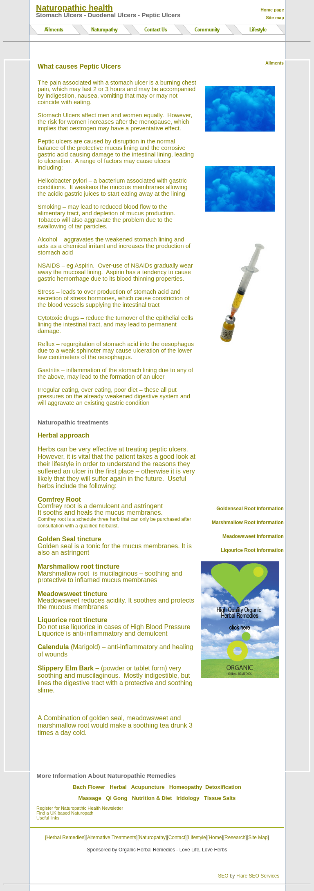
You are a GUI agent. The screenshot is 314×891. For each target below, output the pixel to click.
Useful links (47, 817)
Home (215, 837)
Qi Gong (117, 798)
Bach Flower (89, 787)
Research (234, 837)
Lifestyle (197, 837)
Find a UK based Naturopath (64, 813)
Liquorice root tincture (73, 619)
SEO (223, 876)
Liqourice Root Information (252, 550)
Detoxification (223, 787)
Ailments (274, 62)
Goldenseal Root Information (250, 508)
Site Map (257, 837)
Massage (89, 798)
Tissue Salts (220, 798)
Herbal (118, 787)
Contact (176, 837)
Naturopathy (152, 837)
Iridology (188, 798)
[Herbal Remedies (64, 837)
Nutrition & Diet (152, 798)
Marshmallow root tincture (78, 566)
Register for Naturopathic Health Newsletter (79, 808)
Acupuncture (147, 787)
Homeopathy (185, 787)
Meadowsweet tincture (73, 593)
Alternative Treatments (111, 837)
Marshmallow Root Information (248, 522)
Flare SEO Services (257, 876)
